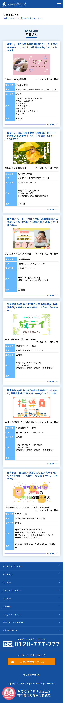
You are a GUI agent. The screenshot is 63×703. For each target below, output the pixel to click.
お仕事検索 (8, 574)
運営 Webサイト (10, 630)
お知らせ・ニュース (11, 614)
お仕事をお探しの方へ (13, 566)
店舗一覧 (7, 606)
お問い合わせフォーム (32, 661)
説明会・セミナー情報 (13, 622)
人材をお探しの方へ (12, 590)
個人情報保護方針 (31, 675)
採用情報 (7, 582)
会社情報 (7, 598)
